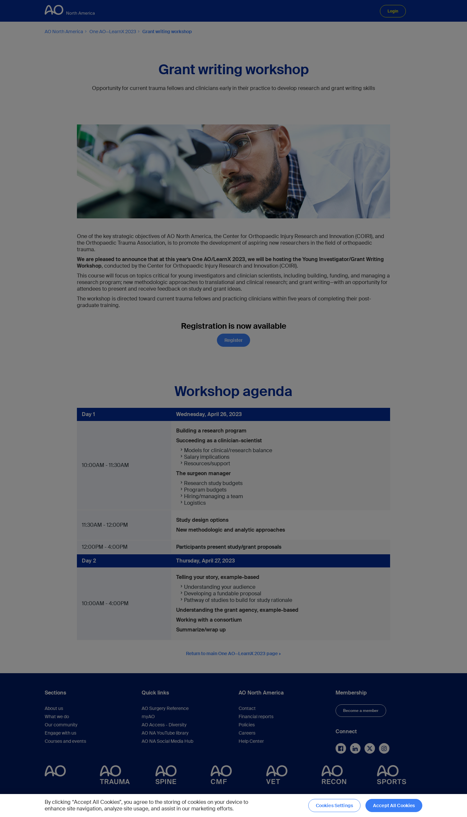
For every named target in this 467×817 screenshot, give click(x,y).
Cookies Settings (334, 805)
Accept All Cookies (394, 805)
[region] (233, 805)
